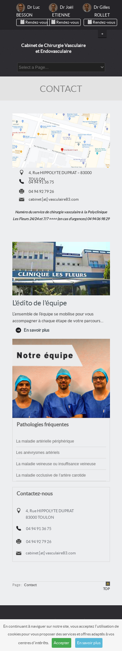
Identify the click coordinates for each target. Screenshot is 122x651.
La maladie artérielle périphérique (45, 441)
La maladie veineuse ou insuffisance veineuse (56, 464)
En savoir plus (89, 643)
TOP (106, 589)
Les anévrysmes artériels (38, 452)
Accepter (61, 643)
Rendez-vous (33, 22)
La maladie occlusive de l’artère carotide (51, 475)
